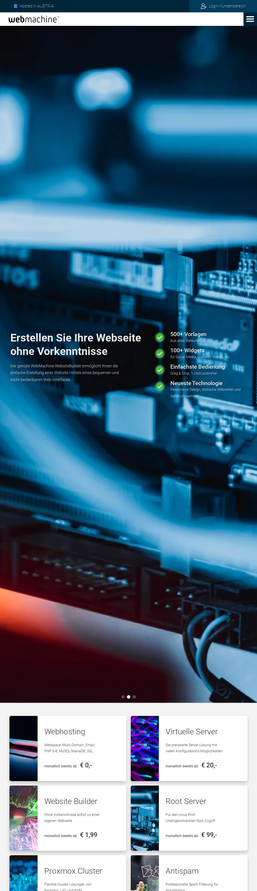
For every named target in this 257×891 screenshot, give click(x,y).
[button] (250, 19)
